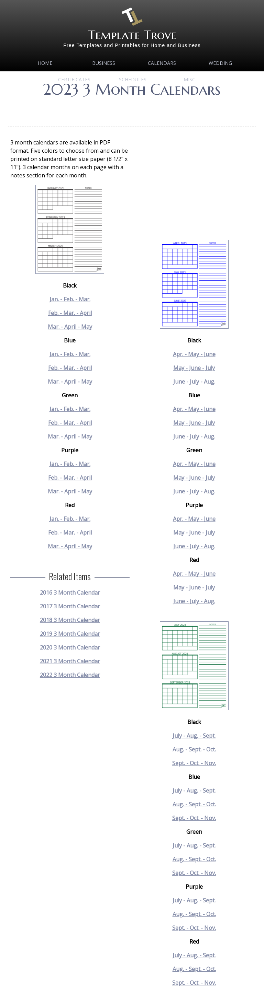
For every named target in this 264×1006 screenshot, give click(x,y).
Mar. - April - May (70, 326)
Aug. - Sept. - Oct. (194, 749)
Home (45, 63)
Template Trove (132, 35)
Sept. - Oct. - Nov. (194, 763)
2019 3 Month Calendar (70, 633)
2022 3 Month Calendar (70, 675)
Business (103, 63)
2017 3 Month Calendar (70, 606)
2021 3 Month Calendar (70, 661)
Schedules (132, 79)
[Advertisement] (133, 109)
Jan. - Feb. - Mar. (70, 299)
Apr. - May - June (194, 354)
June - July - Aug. (194, 381)
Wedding (220, 63)
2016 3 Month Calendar (70, 592)
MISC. (190, 79)
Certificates (74, 79)
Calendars (162, 63)
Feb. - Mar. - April (70, 313)
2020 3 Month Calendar (70, 647)
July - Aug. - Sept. (194, 735)
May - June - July (194, 368)
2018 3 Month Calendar (70, 620)
